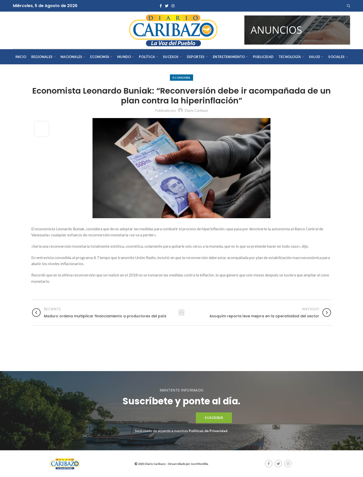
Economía (181, 77)
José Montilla (199, 463)
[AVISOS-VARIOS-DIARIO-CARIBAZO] (297, 29)
